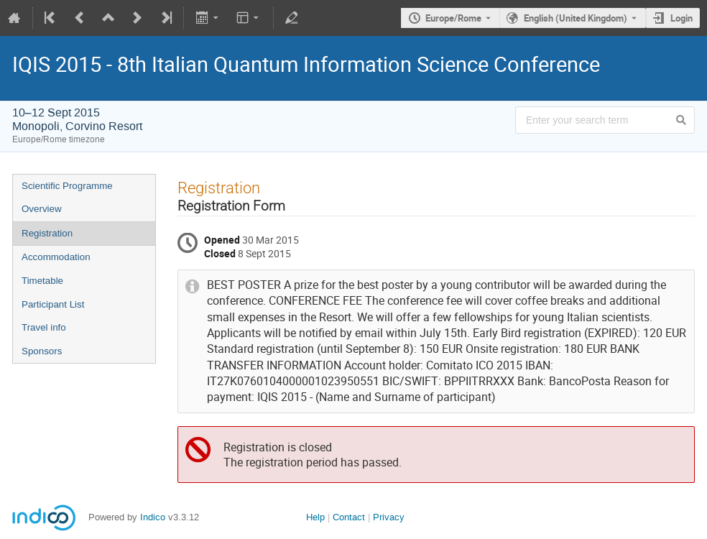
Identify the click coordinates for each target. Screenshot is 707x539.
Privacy (389, 517)
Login (681, 17)
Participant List (53, 304)
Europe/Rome (453, 17)
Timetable (42, 280)
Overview (42, 208)
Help (315, 517)
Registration (47, 233)
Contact (349, 517)
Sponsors (42, 351)
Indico (152, 517)
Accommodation (56, 257)
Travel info (44, 327)
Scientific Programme (67, 185)
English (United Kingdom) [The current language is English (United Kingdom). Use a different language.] (575, 17)
